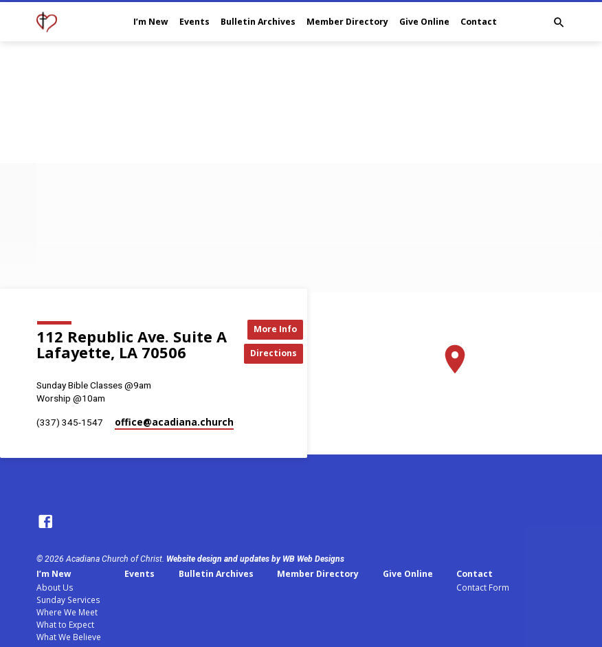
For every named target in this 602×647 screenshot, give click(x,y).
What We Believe (68, 636)
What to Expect (65, 624)
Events (194, 22)
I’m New (150, 22)
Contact (478, 22)
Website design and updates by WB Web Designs (255, 559)
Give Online (424, 22)
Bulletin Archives (258, 22)
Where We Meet (67, 611)
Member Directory (347, 22)
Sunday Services (68, 599)
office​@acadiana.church (174, 421)
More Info (275, 328)
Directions (275, 353)
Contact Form (482, 587)
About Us (55, 587)
